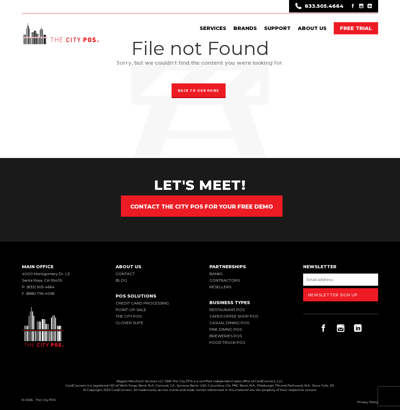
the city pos (129, 316)
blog (121, 280)
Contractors (224, 280)
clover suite (129, 322)
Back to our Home (198, 90)
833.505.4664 (319, 6)
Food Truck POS (227, 342)
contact (125, 273)
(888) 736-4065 (40, 293)
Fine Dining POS (225, 329)
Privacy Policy (367, 402)
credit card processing (142, 303)
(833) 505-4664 (40, 286)
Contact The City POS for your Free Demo (201, 206)
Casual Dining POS (229, 322)
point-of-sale (131, 309)
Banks (215, 273)
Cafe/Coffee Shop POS (233, 316)
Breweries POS (225, 335)
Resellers (220, 286)
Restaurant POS (227, 309)
